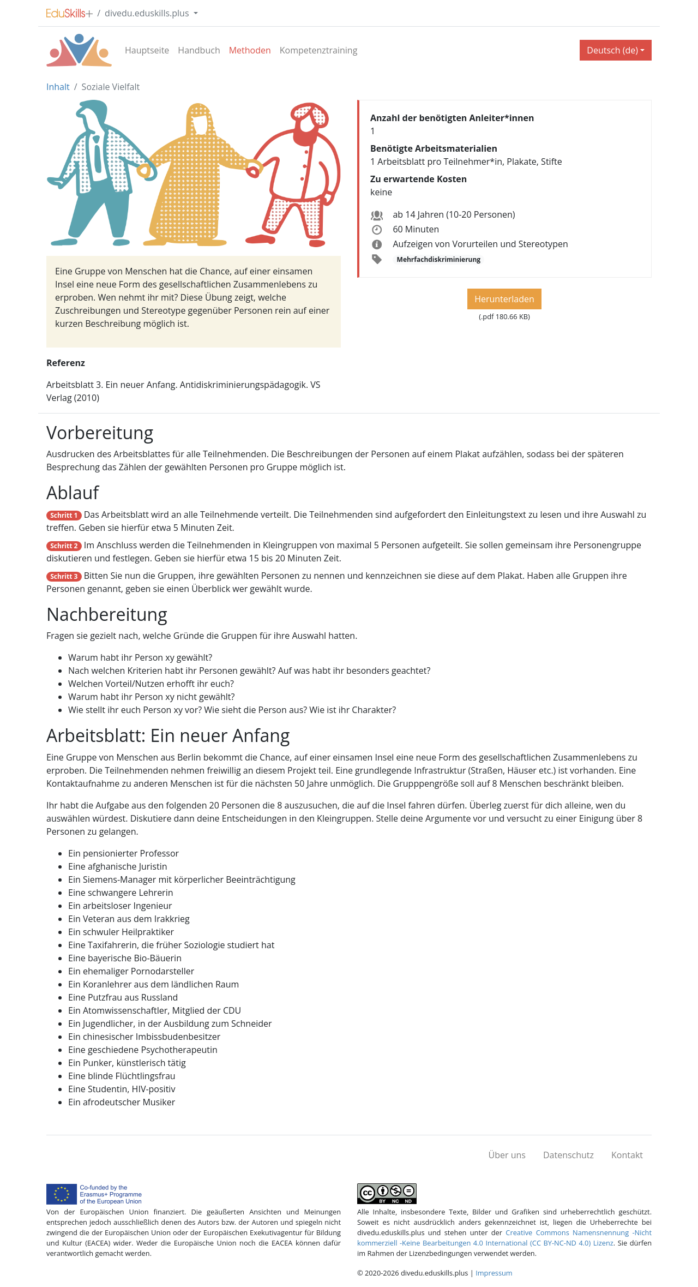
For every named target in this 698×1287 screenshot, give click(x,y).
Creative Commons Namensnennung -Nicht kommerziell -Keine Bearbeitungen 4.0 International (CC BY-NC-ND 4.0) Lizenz (504, 1238)
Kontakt (627, 1155)
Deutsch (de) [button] (612, 50)
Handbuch (199, 50)
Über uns (507, 1155)
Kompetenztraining (319, 50)
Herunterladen (504, 299)
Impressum (494, 1273)
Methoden (250, 50)
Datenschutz (568, 1155)
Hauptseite (147, 50)
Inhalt (58, 87)
